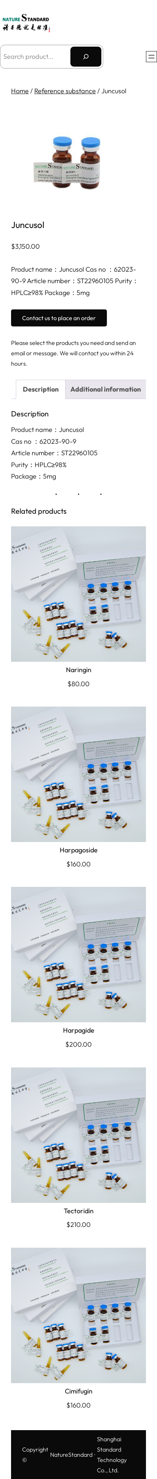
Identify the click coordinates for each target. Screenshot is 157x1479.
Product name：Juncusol (47, 429)
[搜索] (85, 57)
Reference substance (65, 91)
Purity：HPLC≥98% (39, 464)
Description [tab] (41, 389)
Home (20, 91)
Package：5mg (33, 476)
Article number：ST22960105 (54, 453)
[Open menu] (151, 56)
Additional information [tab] (105, 389)
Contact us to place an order (59, 318)
